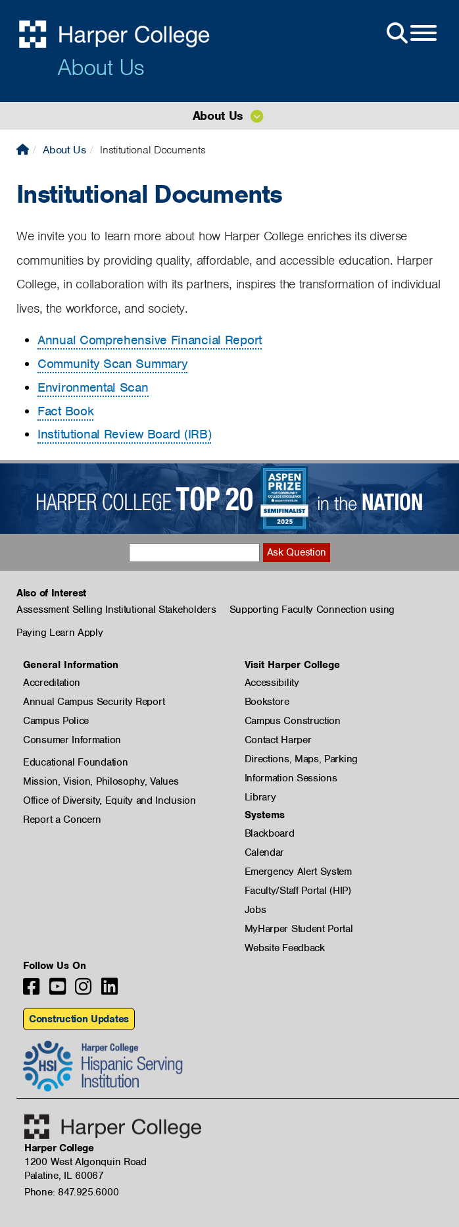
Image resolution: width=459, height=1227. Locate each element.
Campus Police (56, 720)
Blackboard (270, 833)
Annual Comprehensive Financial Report (149, 340)
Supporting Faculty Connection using (312, 609)
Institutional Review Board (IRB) (124, 434)
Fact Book (65, 411)
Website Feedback (285, 947)
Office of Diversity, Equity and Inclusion (109, 800)
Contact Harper (278, 739)
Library (260, 797)
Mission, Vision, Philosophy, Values (101, 781)
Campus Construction (293, 720)
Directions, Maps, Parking (301, 759)
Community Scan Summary (112, 363)
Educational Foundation (75, 762)
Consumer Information (72, 739)
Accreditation (51, 682)
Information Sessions (291, 778)
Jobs (255, 909)
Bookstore (267, 701)
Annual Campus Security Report (93, 701)
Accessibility (272, 682)
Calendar (265, 852)
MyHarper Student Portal (299, 928)
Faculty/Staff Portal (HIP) (298, 890)
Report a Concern (62, 819)
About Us (100, 67)
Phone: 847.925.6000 (71, 1192)
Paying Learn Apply (59, 632)
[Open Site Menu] (410, 33)
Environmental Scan (93, 387)
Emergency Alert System (298, 871)
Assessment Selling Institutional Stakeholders (116, 609)
